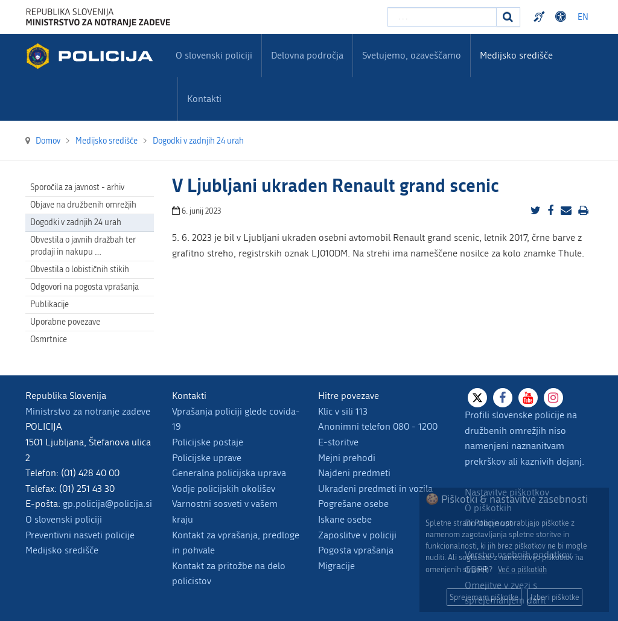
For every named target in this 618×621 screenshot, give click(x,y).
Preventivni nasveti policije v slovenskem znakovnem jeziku (541, 16)
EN (583, 17)
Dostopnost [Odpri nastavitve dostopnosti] (562, 16)
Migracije (336, 566)
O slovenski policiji (63, 519)
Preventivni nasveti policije (80, 535)
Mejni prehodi (346, 457)
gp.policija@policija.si (107, 503)
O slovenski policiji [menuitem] (214, 55)
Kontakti (204, 98)
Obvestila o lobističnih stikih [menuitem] (79, 269)
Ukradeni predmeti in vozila (375, 488)
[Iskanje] (508, 17)
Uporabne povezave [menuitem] (65, 322)
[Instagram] (553, 397)
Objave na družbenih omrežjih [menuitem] (83, 205)
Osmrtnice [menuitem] (48, 339)
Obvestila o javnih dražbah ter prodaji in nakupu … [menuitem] (83, 246)
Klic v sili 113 (343, 411)
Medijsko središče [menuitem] (516, 55)
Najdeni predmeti (354, 473)
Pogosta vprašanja (355, 550)
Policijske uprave (206, 457)
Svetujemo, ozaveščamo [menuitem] (411, 55)
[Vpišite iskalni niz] (442, 17)
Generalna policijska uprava (229, 473)
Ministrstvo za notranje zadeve (87, 411)
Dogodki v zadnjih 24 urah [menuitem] (75, 222)
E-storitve (338, 442)
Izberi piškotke (554, 597)
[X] (477, 397)
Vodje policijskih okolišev (223, 488)
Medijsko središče (61, 550)
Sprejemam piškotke (484, 597)
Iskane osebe (345, 519)
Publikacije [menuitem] (49, 304)
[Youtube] (528, 397)
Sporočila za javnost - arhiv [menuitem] (77, 187)
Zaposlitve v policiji (357, 535)
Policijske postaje (207, 442)
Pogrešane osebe (353, 503)
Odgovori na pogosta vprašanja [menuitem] (84, 287)
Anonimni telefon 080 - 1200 (378, 426)
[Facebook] (502, 397)
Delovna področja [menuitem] (307, 55)
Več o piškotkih (522, 569)
